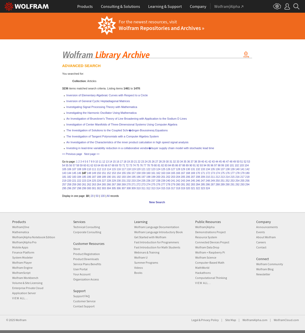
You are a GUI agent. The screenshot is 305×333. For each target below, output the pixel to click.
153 (114, 173)
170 (198, 173)
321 (193, 188)
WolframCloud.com (286, 320)
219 (64, 180)
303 (104, 188)
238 (158, 180)
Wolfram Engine (22, 267)
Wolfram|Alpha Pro (24, 242)
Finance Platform (23, 252)
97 (215, 165)
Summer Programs (146, 262)
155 (123, 173)
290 (227, 184)
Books (138, 273)
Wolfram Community (269, 264)
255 (242, 180)
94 (205, 165)
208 (198, 177)
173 (213, 173)
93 (201, 165)
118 (129, 169)
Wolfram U (141, 257)
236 (148, 180)
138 (227, 169)
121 (143, 169)
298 (79, 188)
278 (168, 184)
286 (208, 184)
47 (227, 161)
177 (232, 173)
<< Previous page (72, 154)
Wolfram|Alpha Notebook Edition (33, 237)
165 (173, 173)
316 (168, 188)
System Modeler (22, 257)
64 (99, 165)
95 (208, 165)
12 (103, 161)
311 (143, 188)
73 (130, 165)
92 (197, 165)
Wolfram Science (205, 257)
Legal (194, 320)
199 (153, 177)
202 (168, 177)
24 (146, 161)
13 (107, 161)
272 (138, 184)
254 (237, 180)
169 (193, 173)
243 (183, 180)
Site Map (230, 320)
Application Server (24, 293)
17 (121, 161)
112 (99, 169)
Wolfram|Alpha (205, 227)
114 (109, 169)
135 (213, 169)
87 (180, 165)
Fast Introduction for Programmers (156, 242)
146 (79, 173)
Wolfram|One (20, 227)
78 (148, 165)
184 (79, 177)
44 (216, 161)
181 (64, 177)
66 (105, 165)
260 (79, 184)
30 (167, 161)
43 (213, 161)
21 (135, 161)
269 (123, 184)
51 (241, 161)
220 (69, 180)
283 (193, 184)
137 (223, 169)
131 (193, 169)
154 (119, 173)
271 (133, 184)
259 (74, 184)
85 (173, 165)
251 (223, 180)
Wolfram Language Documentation (156, 227)
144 (69, 173)
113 (104, 169)
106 (69, 169)
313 (153, 188)
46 (223, 161)
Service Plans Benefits (87, 264)
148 (89, 173)
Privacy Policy (210, 320)
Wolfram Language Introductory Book (158, 232)
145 (74, 173)
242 (178, 180)
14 (110, 161)
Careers (261, 242)
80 (155, 165)
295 (64, 188)
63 (95, 165)
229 (114, 180)
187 (94, 177)
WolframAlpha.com (254, 320)
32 (174, 161)
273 (143, 184)
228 (109, 180)
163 (163, 173)
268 (119, 184)
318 (178, 188)
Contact (261, 247)
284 (198, 184)
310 (138, 188)
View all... (20, 298)
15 (114, 161)
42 (209, 161)
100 (227, 165)
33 (177, 161)
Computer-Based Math (209, 262)
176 (227, 173)
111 (94, 169)
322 (198, 188)
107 (74, 169)
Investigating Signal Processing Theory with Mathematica (101, 106)
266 (109, 184)
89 (187, 165)
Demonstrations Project (210, 232)
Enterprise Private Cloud (27, 288)
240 (168, 180)
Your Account (81, 274)
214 (227, 177)
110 (89, 169)
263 (94, 184)
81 (159, 165)
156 (129, 173)
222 (79, 180)
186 (89, 177)
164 (168, 173)
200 (158, 177)
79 (151, 165)
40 (202, 161)
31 (171, 161)
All (108, 196)
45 (220, 161)
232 (129, 180)
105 (64, 169)
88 (183, 165)
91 (194, 165)
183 (74, 177)
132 (198, 169)
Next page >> (91, 154)
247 (203, 180)
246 (198, 180)
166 (178, 173)
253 (232, 180)
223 (84, 180)
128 (178, 169)
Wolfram (21, 320)
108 (79, 169)
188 (99, 177)
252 (227, 180)
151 (104, 173)
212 (218, 177)
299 (84, 188)
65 (102, 165)
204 (178, 177)
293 (242, 184)
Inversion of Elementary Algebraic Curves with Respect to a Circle (107, 95)
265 (104, 184)
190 (109, 177)
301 (94, 188)
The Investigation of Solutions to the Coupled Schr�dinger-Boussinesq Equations (117, 130)
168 (188, 173)
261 (84, 184)
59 (81, 165)
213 (223, 177)
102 (237, 165)
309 (133, 188)
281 (183, 184)
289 (223, 184)
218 (247, 177)
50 (238, 161)
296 (69, 188)
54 (63, 165)
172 (208, 173)
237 (153, 180)
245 (193, 180)
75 (137, 165)
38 (195, 161)
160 (148, 173)
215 (232, 177)
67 (109, 165)
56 (70, 165)
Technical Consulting (86, 227)
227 (104, 180)
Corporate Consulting (87, 232)
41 (206, 161)
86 (176, 165)
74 (134, 165)
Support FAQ (81, 296)
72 (127, 165)
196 (138, 177)
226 (99, 180)
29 (163, 161)
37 (192, 161)
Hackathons (203, 273)
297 (74, 188)
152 (109, 173)
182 (69, 177)
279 (173, 184)
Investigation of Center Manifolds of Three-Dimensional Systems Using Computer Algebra (121, 124)
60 (84, 165)
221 (74, 180)
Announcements (267, 227)
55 (67, 165)
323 (203, 188)
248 (208, 180)
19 (128, 161)
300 (89, 188)
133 (203, 169)
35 (185, 161)
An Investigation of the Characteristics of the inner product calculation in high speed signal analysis (127, 142)
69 (116, 165)
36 (188, 161)
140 (237, 169)
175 (223, 173)
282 (188, 184)
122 (148, 169)
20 (132, 161)
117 (123, 169)
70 (120, 165)
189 (104, 177)
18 (125, 161)
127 (173, 169)
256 (247, 180)
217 (242, 177)
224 (89, 180)
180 (247, 173)
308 (129, 188)
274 (148, 184)
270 (129, 184)
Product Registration (86, 254)
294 (247, 184)
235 (143, 180)
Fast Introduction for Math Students (157, 247)
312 (148, 188)
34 (181, 161)
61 (88, 165)
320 (188, 188)
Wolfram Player (22, 262)
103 (242, 165)
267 (114, 184)
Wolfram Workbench (25, 278)
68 (113, 165)
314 (158, 188)
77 (144, 165)
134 (208, 169)
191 (114, 177)
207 (193, 177)
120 (138, 169)
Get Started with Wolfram (150, 237)
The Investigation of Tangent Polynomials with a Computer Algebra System (112, 136)
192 (119, 177)
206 (188, 177)
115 (114, 169)
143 (64, 173)
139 (232, 169)
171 (203, 173)
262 (89, 184)
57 (74, 165)
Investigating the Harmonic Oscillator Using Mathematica (101, 112)
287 (213, 184)
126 (168, 169)
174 (218, 173)
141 (242, 169)
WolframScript (21, 273)
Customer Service (84, 301)
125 (163, 169)
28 (160, 161)
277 (163, 184)
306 (119, 188)
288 (218, 184)
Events (260, 232)
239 (163, 180)
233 (133, 180)
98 (219, 165)
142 (247, 169)
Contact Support (84, 306)
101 (232, 165)
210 (208, 177)
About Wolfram (266, 237)
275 (153, 184)
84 (169, 165)
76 (141, 165)
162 (158, 173)
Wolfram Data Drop (207, 247)
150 (99, 173)
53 (248, 161)
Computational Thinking (211, 278)
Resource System (206, 237)
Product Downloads (86, 259)
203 (173, 177)
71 (123, 165)
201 (163, 177)
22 (139, 161)
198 (148, 177)
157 (133, 173)
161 (153, 173)
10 (96, 161)
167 (183, 173)
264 (99, 184)
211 (213, 177)
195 (133, 177)
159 (143, 173)
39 (199, 161)
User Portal (80, 269)
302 (99, 188)
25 (149, 161)
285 (203, 184)
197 (143, 177)
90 (190, 165)
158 (138, 173)
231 (123, 180)
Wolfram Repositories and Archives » (161, 28)
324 (208, 188)
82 (162, 165)
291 (232, 184)
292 (237, 184)
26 (153, 161)
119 (133, 169)
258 (69, 184)
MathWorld (202, 267)
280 (178, 184)
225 (94, 180)
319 (183, 188)
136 (218, 169)
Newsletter (263, 274)
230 (119, 180)
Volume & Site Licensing (27, 283)
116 (119, 169)
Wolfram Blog (264, 269)
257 (64, 184)
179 (242, 173)
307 (123, 188)
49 (234, 161)
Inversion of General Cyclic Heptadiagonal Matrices (98, 101)
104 (247, 165)
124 (158, 169)
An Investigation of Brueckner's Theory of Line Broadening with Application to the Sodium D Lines (126, 118)
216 (237, 177)
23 (142, 161)
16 (117, 161)
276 (158, 184)
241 (173, 180)
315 (163, 188)
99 (222, 165)
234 (138, 180)
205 (183, 177)
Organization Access (86, 279)
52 (245, 161)
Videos (138, 267)
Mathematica (20, 232)
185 (84, 177)
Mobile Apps (20, 247)
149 (94, 173)
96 (212, 165)
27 (156, 161)
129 (183, 169)
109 (84, 169)
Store (76, 249)
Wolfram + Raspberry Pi (210, 252)
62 (91, 165)
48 (231, 161)
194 (129, 177)
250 (218, 180)
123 (153, 169)
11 (100, 161)
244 (188, 180)
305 (114, 188)
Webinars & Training (146, 252)
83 (166, 165)
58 (77, 165)
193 (123, 177)
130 (188, 169)
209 (203, 177)
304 (109, 188)
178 (237, 173)
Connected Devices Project (212, 242)
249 (213, 180)
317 (173, 188)
